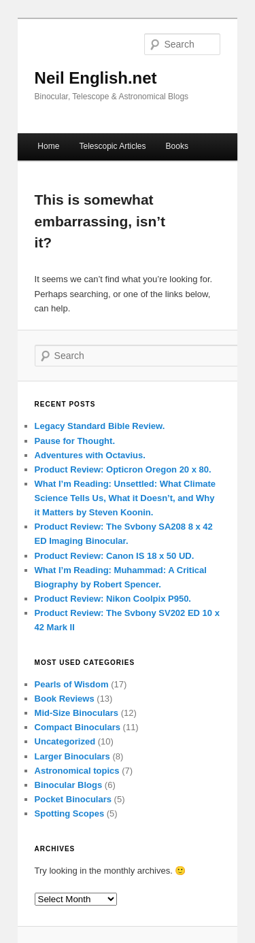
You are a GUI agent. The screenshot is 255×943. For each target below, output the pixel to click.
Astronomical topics (77, 771)
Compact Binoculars (77, 727)
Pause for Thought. (75, 441)
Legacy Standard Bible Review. (100, 426)
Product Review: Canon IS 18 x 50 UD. (114, 556)
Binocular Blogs (69, 785)
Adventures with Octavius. (90, 455)
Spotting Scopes (70, 813)
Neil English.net (96, 78)
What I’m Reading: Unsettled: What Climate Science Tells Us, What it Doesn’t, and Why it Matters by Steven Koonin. (125, 498)
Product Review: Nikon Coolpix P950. (113, 599)
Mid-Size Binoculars (77, 713)
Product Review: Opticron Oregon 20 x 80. (123, 469)
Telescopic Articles (112, 146)
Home (48, 146)
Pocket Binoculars (73, 799)
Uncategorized (65, 741)
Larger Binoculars (72, 756)
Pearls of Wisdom (72, 684)
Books (177, 146)
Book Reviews (65, 698)
